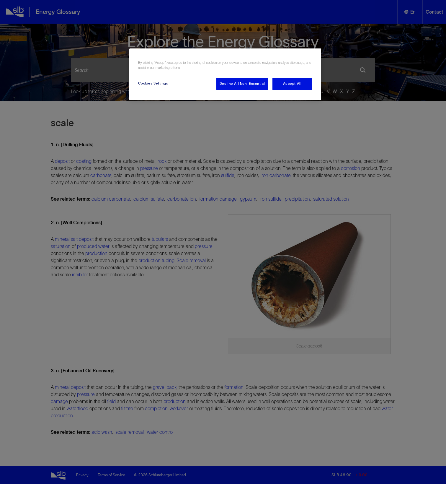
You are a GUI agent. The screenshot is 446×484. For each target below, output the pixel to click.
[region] (225, 74)
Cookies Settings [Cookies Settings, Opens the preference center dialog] (153, 83)
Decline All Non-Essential (242, 83)
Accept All (292, 83)
